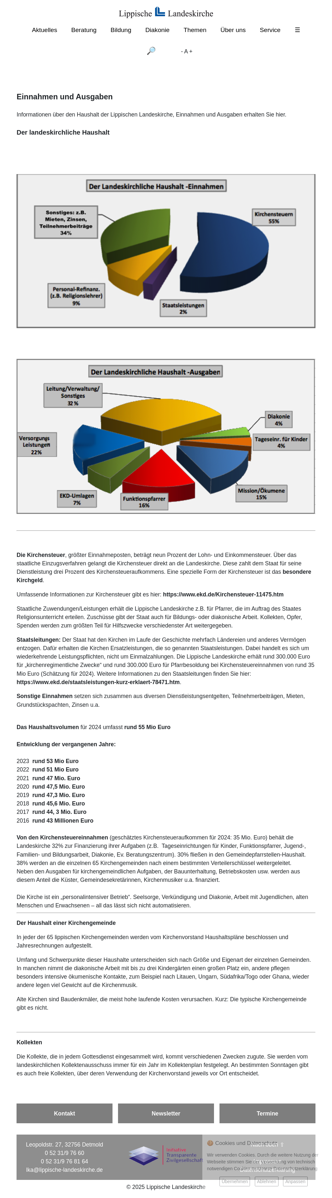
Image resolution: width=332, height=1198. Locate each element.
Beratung (84, 30)
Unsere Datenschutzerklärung (287, 1168)
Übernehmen (235, 1181)
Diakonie (157, 30)
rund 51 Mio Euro (55, 769)
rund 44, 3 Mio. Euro (59, 812)
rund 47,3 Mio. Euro (58, 795)
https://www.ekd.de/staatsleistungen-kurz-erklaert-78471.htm (98, 682)
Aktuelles (44, 30)
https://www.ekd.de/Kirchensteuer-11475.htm (223, 594)
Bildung (121, 30)
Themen (195, 30)
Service (270, 30)
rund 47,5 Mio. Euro (58, 786)
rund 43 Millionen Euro (62, 820)
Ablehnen (266, 1181)
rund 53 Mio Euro (55, 761)
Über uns (233, 30)
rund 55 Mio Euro (147, 727)
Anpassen (295, 1181)
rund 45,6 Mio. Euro (58, 803)
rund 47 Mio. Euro (56, 778)
